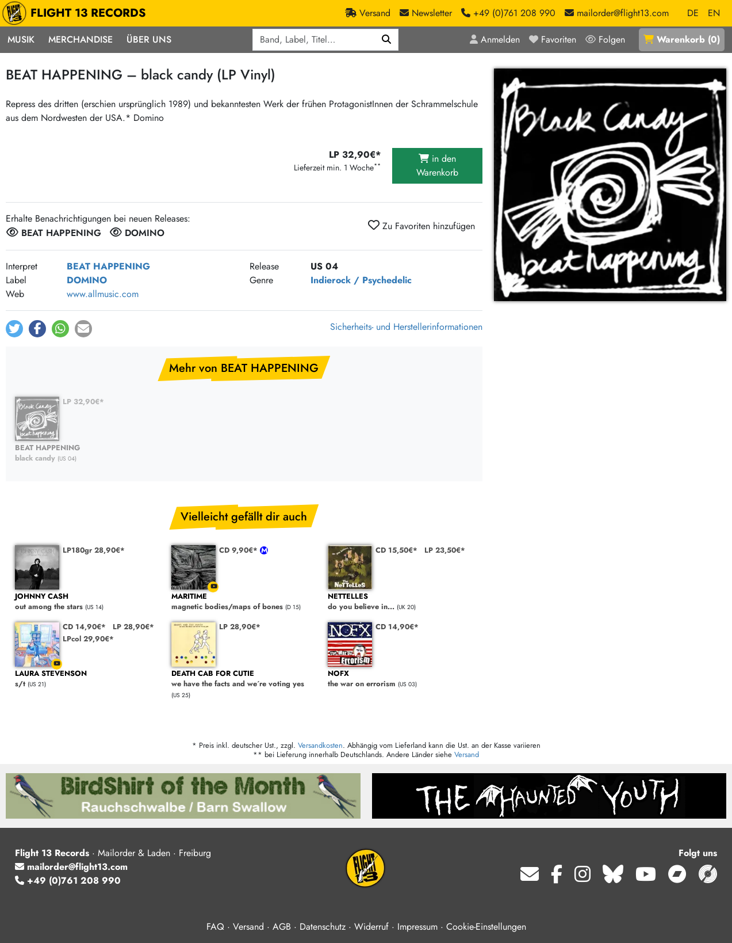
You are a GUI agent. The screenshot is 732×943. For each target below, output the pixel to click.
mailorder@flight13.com (71, 866)
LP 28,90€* (133, 626)
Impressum (417, 926)
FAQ (215, 926)
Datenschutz (323, 926)
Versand (466, 754)
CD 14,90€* (84, 626)
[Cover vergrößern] (610, 185)
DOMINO (87, 280)
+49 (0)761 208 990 (68, 880)
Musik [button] (21, 39)
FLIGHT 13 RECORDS (76, 13)
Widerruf (371, 926)
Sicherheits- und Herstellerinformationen (406, 326)
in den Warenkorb (437, 165)
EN (714, 13)
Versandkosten (320, 745)
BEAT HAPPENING (108, 266)
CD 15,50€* (396, 550)
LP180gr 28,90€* (94, 550)
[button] (14, 328)
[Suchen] (386, 40)
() (681, 39)
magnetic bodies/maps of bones (243, 602)
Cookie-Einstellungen (486, 926)
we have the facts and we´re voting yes (243, 679)
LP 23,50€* (444, 550)
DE (693, 13)
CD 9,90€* (239, 550)
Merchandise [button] (80, 39)
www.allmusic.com (103, 294)
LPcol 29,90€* (88, 638)
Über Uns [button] (149, 39)
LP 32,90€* (83, 401)
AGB (282, 926)
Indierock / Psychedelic (361, 280)
